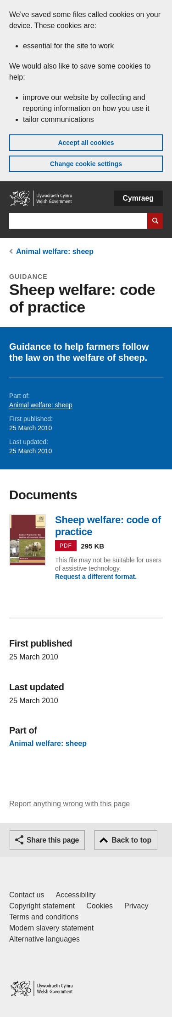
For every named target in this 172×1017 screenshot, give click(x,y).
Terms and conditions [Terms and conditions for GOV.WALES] (43, 917)
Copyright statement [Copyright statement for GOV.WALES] (42, 906)
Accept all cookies (86, 142)
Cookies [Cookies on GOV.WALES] (99, 906)
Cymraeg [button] (138, 198)
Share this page (53, 840)
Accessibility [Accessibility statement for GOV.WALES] (75, 895)
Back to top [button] (131, 840)
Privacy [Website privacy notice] (136, 906)
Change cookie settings (86, 164)
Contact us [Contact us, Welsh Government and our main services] (26, 895)
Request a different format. (96, 576)
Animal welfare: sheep (55, 251)
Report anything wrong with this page (69, 804)
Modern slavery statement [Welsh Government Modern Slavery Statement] (51, 928)
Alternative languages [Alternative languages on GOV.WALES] (44, 939)
